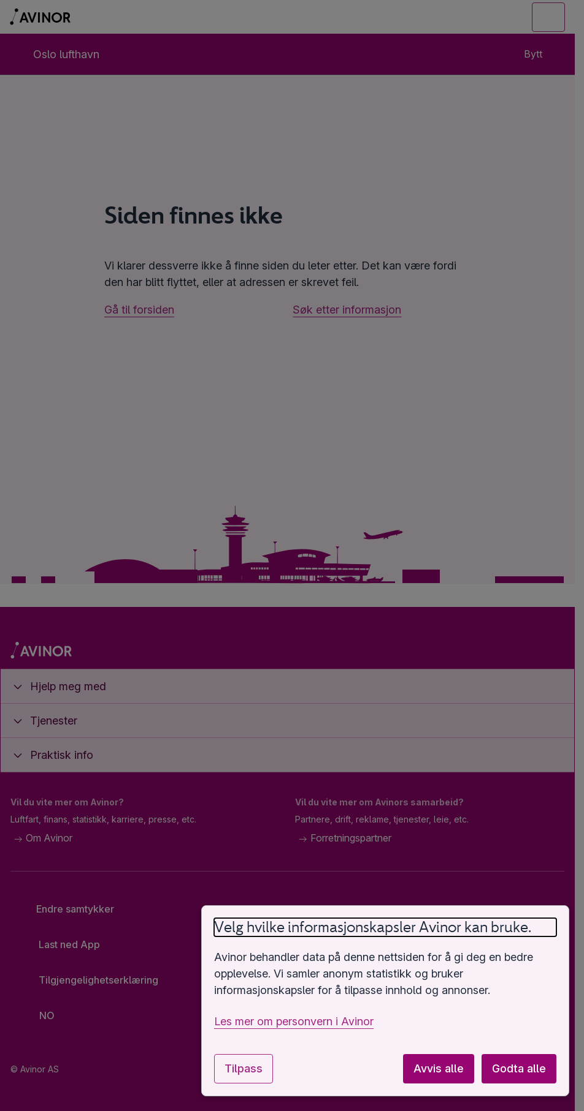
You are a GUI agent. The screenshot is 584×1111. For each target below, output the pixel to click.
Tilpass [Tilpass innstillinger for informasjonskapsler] (244, 1068)
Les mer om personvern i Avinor (294, 1021)
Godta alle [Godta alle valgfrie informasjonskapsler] (519, 1068)
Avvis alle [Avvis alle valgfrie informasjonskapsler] (438, 1068)
